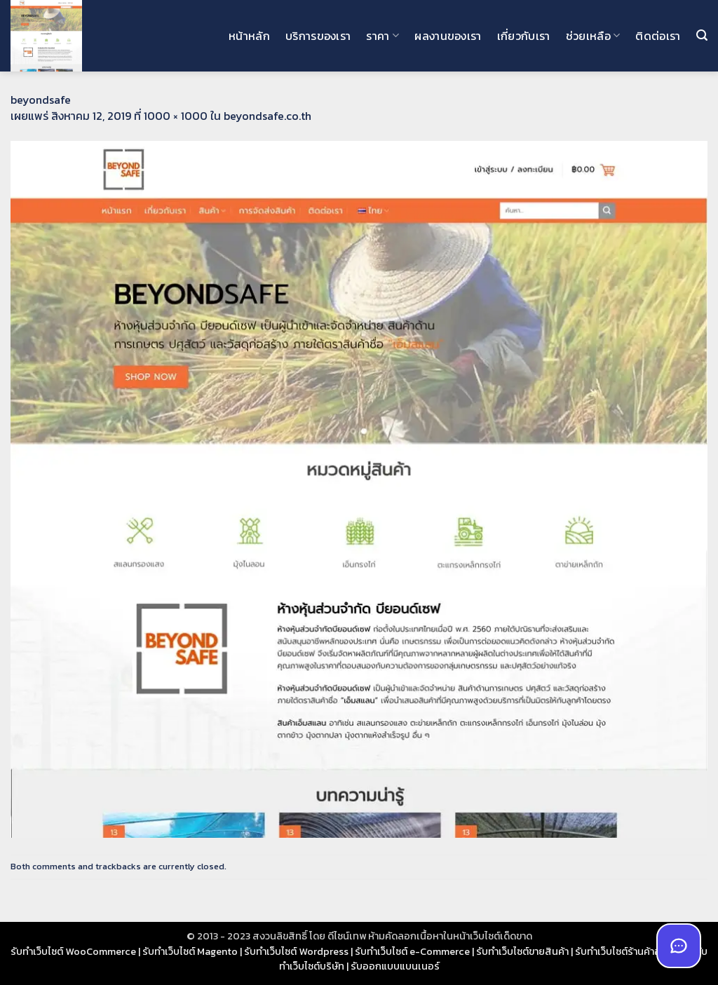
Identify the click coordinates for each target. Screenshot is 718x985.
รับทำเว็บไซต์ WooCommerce (73, 951)
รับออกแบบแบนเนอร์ (395, 966)
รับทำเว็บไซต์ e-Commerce (412, 951)
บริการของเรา (318, 35)
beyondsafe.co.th (267, 115)
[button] (701, 35)
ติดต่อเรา (657, 35)
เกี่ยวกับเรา (523, 35)
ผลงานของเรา (448, 35)
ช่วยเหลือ (593, 35)
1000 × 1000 (176, 115)
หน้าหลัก (249, 35)
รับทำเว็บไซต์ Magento (190, 951)
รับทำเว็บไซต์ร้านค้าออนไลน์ (632, 951)
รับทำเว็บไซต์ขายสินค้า (522, 951)
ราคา (382, 35)
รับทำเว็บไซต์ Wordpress (296, 951)
